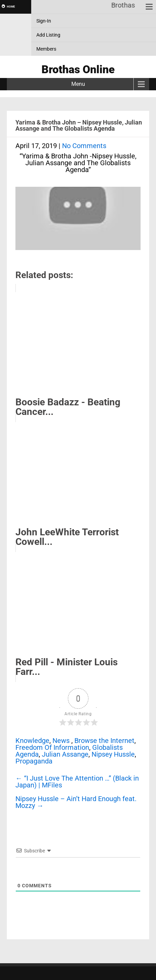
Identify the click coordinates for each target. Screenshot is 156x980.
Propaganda (33, 761)
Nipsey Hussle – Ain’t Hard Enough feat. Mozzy (75, 802)
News (61, 740)
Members (46, 49)
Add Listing (48, 35)
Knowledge (32, 740)
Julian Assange (65, 754)
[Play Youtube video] (78, 222)
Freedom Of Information (52, 747)
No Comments (84, 146)
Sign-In (43, 21)
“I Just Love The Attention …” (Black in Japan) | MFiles (77, 781)
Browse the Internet (104, 740)
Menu (78, 84)
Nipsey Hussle (113, 754)
